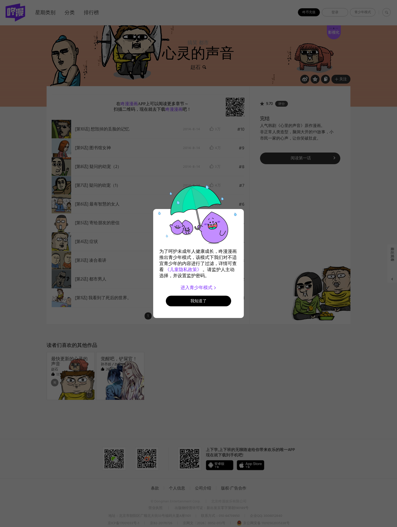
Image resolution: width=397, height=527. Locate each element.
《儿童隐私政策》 (183, 269)
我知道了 (198, 301)
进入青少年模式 (198, 287)
